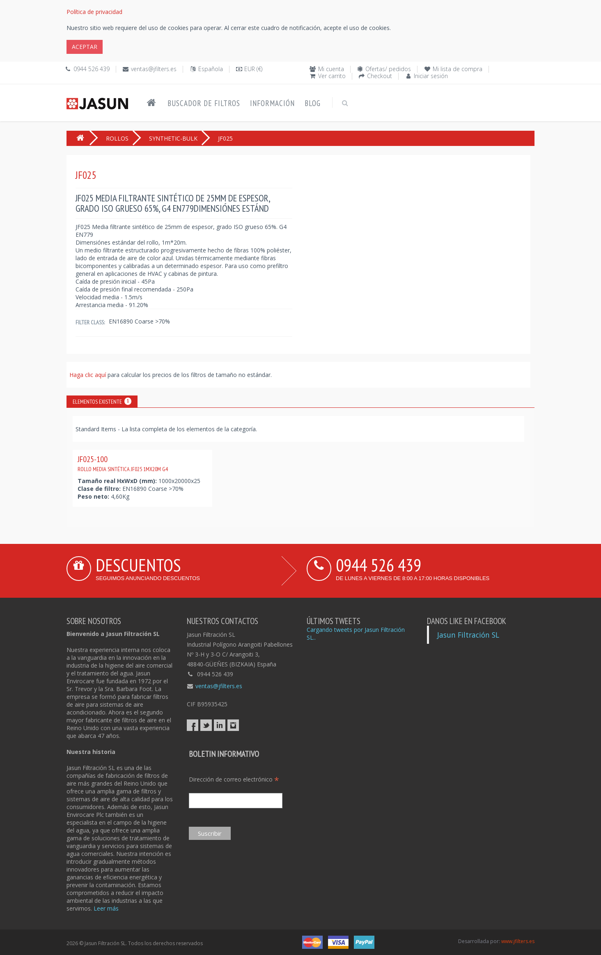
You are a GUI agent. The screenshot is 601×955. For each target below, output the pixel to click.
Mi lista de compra (457, 69)
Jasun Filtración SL (468, 635)
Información (272, 103)
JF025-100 (123, 463)
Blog (313, 103)
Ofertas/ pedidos (388, 69)
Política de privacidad (94, 12)
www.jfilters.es (517, 941)
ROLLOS (117, 138)
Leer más (106, 908)
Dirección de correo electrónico (234, 779)
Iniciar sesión (431, 76)
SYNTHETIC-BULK (173, 138)
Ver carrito (332, 76)
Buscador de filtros (203, 103)
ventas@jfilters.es (154, 69)
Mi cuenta (331, 69)
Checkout (379, 76)
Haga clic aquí (88, 375)
